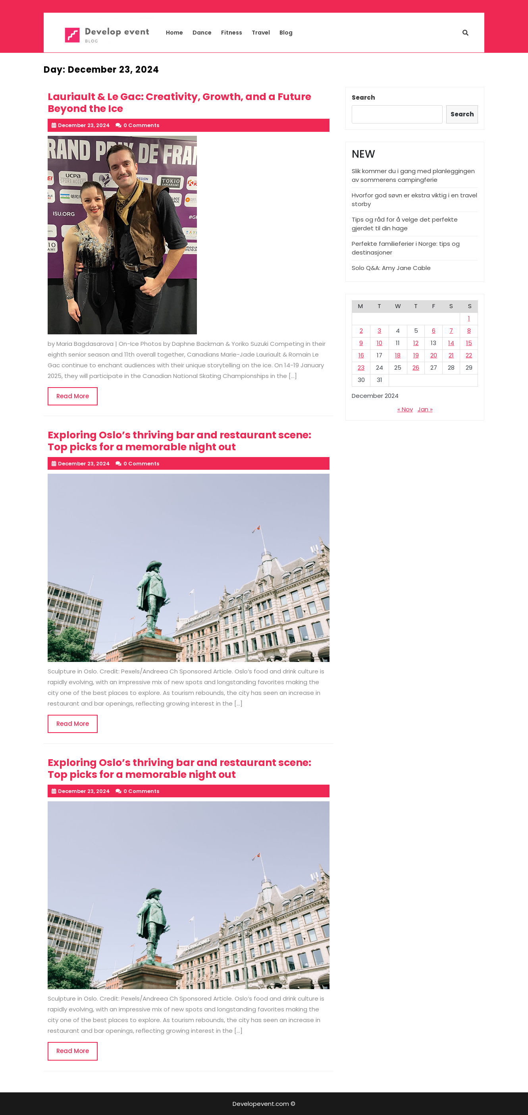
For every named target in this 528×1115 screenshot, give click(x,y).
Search (363, 97)
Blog (286, 33)
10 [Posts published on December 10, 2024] (379, 343)
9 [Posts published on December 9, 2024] (361, 343)
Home (174, 33)
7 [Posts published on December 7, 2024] (451, 330)
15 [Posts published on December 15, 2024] (469, 343)
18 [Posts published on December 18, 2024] (398, 355)
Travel (261, 33)
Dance (202, 33)
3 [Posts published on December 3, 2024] (379, 330)
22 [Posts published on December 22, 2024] (469, 355)
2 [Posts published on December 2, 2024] (361, 330)
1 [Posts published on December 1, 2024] (469, 318)
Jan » (425, 409)
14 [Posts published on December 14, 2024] (451, 343)
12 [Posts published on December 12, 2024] (415, 343)
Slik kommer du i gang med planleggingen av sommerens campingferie (413, 175)
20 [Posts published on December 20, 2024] (433, 355)
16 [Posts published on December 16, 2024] (361, 355)
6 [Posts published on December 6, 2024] (434, 330)
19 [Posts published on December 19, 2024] (416, 355)
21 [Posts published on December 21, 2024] (451, 355)
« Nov (405, 409)
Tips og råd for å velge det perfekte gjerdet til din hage (405, 224)
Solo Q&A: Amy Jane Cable (391, 268)
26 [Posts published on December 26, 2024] (415, 367)
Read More (77, 399)
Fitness (231, 33)
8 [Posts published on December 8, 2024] (469, 330)
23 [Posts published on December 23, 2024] (361, 367)
